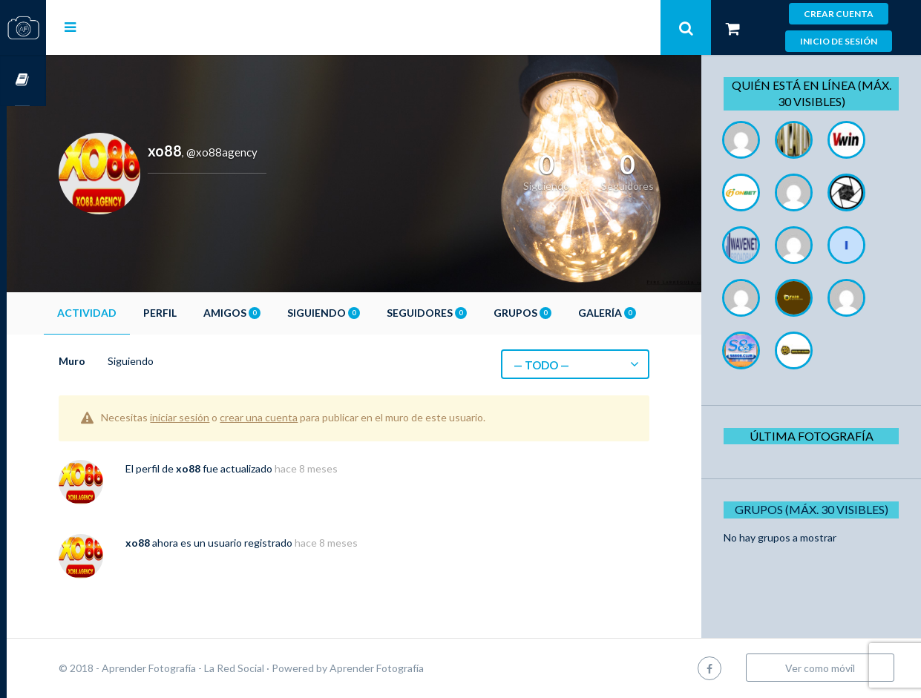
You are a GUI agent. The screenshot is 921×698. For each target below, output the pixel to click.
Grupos (562, 312)
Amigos (271, 312)
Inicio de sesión (838, 41)
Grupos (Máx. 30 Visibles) (816, 509)
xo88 (227, 468)
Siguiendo (363, 312)
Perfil (199, 312)
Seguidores (466, 312)
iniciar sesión (219, 417)
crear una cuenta (298, 417)
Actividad (126, 312)
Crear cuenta (839, 13)
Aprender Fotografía (416, 668)
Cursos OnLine (23, 80)
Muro (111, 361)
